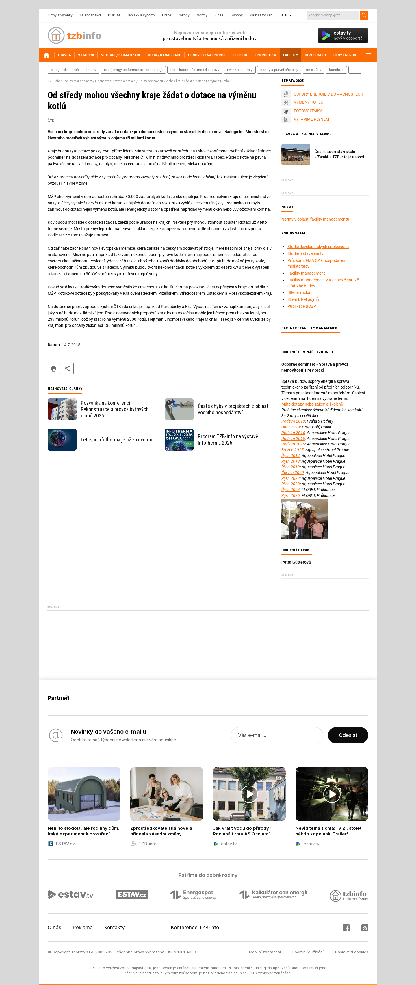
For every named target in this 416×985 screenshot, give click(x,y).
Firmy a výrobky (60, 15)
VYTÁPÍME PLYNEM (311, 119)
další (354, 70)
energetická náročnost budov (73, 70)
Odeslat (348, 735)
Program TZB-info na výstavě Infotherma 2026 (228, 439)
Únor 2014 (290, 427)
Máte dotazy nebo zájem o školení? (312, 404)
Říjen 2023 (290, 484)
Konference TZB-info (195, 927)
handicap (336, 70)
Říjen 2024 (290, 489)
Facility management (77, 81)
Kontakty (114, 927)
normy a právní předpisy (279, 70)
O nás (54, 927)
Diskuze (114, 15)
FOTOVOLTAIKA (308, 111)
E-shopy (236, 15)
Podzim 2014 (293, 432)
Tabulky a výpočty (141, 15)
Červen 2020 (292, 472)
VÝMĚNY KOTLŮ (308, 102)
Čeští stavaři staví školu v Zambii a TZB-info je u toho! (339, 154)
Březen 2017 (292, 449)
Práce (166, 15)
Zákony (184, 15)
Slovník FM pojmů (303, 299)
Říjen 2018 (290, 461)
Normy (202, 15)
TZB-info (54, 81)
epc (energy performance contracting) (133, 70)
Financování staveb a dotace (115, 81)
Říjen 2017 (290, 455)
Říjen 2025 (290, 495)
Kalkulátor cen (261, 15)
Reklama (83, 927)
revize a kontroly (239, 70)
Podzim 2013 (293, 421)
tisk (54, 368)
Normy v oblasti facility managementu (315, 219)
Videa (218, 15)
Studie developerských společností (318, 246)
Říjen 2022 (290, 478)
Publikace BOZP (301, 306)
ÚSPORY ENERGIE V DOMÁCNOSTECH (328, 94)
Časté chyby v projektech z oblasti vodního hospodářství (234, 409)
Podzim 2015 (293, 438)
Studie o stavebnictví (305, 253)
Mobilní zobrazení (265, 951)
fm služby (313, 70)
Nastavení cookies (351, 951)
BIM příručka (298, 292)
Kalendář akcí (90, 15)
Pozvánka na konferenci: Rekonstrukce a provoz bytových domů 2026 (115, 409)
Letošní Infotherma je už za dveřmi (116, 439)
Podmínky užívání (308, 951)
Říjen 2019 (290, 466)
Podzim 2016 (293, 444)
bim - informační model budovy (194, 70)
